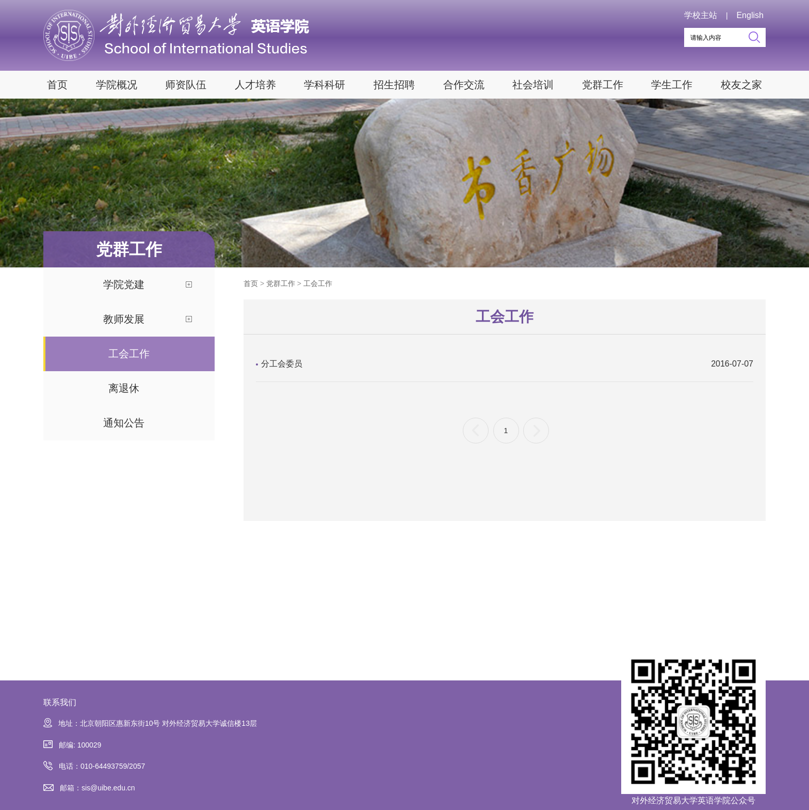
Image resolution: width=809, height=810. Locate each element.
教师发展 (123, 319)
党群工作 (602, 84)
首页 (57, 84)
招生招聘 (394, 84)
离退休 (123, 388)
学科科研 (324, 84)
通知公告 (123, 422)
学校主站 (700, 15)
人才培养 (255, 84)
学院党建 (123, 284)
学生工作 (671, 84)
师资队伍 (185, 84)
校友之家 (741, 84)
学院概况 (116, 84)
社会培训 (533, 84)
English (749, 15)
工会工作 (129, 353)
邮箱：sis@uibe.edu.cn (89, 788)
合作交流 (463, 84)
